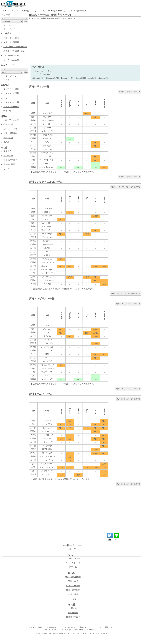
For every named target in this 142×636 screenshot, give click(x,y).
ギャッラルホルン (47, 167)
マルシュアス (47, 474)
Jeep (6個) (92, 78)
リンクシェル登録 (11, 93)
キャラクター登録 (11, 89)
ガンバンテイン (47, 361)
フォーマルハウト (47, 467)
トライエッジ (47, 435)
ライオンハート (47, 431)
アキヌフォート (47, 464)
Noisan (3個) (103, 78)
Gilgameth (104, 103)
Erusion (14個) (67, 78)
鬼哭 (47, 142)
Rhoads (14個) (80, 78)
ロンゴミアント (47, 350)
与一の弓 (47, 156)
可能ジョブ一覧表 (11, 38)
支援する (7, 151)
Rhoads (70, 103)
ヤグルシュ (47, 259)
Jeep (87, 103)
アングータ (47, 446)
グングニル (47, 138)
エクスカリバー (47, 120)
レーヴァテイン (47, 262)
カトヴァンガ (47, 460)
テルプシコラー (47, 223)
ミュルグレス (47, 226)
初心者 (6, 142)
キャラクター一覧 (11, 107)
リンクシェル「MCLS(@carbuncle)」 (50, 11)
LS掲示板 (7, 33)
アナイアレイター (47, 160)
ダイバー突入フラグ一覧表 (15, 47)
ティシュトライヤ (47, 456)
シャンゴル (47, 439)
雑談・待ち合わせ (11, 120)
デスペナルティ (47, 277)
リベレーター (47, 244)
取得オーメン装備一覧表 (14, 51)
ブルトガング (47, 230)
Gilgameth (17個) (52, 78)
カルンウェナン (47, 219)
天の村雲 (47, 146)
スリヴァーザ (47, 471)
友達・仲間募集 (10, 133)
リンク (6, 169)
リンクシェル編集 (11, 60)
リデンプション (47, 347)
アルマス (47, 332)
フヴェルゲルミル (47, 365)
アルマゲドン (47, 372)
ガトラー (47, 128)
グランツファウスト (47, 208)
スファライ (47, 113)
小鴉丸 (47, 255)
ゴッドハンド (47, 421)
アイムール (47, 237)
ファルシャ (47, 340)
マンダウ (47, 117)
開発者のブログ (10, 160)
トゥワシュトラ (47, 329)
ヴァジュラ (47, 216)
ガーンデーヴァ (47, 368)
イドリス (47, 284)
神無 (47, 354)
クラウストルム (47, 153)
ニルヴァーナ (47, 266)
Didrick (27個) (38, 78)
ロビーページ (9, 29)
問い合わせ (8, 156)
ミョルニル (47, 149)
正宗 (47, 358)
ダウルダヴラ (47, 379)
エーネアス (47, 424)
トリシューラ (47, 442)
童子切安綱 (47, 453)
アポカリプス (47, 135)
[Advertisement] (85, 41)
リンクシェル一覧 (21, 11)
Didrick (96, 103)
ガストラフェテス (47, 273)
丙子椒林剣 (47, 449)
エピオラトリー (47, 280)
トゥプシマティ (47, 270)
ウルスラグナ (47, 325)
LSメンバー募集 (10, 129)
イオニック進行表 (11, 42)
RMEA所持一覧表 (79, 11)
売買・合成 (8, 124)
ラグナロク (47, 124)
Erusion (61, 103)
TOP (6, 11)
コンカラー (47, 241)
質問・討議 (8, 138)
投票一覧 (7, 111)
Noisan (78, 103)
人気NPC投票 (9, 164)
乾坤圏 (47, 212)
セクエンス (47, 428)
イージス (47, 164)
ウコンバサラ (47, 343)
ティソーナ (47, 234)
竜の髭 (47, 248)
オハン (47, 376)
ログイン (7, 80)
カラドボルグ (47, 336)
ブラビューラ (47, 131)
